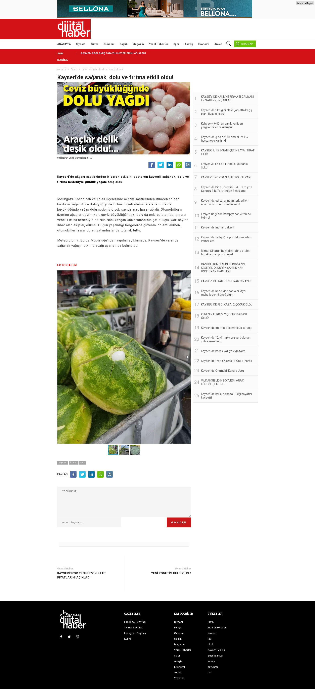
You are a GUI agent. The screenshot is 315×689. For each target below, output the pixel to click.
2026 (211, 621)
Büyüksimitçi (215, 655)
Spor (176, 44)
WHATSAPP (247, 43)
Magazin (138, 44)
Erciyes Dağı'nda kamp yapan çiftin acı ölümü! (226, 215)
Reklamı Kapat (305, 3)
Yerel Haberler (158, 44)
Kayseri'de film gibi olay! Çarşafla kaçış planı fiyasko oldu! (226, 112)
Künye (128, 638)
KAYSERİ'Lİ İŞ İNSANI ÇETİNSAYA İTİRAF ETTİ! (228, 152)
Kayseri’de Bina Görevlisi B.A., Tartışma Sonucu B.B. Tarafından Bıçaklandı (226, 189)
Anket (218, 44)
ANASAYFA (64, 44)
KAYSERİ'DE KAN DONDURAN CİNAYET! (227, 281)
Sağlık (123, 44)
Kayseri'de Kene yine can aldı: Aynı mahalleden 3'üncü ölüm (223, 292)
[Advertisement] (277, 102)
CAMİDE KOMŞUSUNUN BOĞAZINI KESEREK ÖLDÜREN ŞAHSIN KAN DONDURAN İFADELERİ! (223, 268)
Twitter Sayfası (133, 627)
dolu (82, 462)
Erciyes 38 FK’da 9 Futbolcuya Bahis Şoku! (224, 165)
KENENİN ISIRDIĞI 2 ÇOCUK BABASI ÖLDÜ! (224, 316)
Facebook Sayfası (135, 621)
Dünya (94, 44)
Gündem (109, 44)
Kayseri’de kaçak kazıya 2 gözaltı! (223, 351)
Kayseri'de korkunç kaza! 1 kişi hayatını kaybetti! (226, 395)
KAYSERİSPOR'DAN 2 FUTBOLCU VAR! (226, 177)
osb (210, 672)
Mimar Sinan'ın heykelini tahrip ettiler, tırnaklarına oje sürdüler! (225, 252)
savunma (213, 666)
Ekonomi (203, 44)
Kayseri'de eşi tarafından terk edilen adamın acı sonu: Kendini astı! (225, 202)
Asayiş (189, 44)
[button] (187, 357)
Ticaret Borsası (217, 627)
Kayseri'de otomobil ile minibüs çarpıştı (226, 327)
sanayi (212, 661)
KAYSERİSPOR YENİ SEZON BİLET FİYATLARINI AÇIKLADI (81, 575)
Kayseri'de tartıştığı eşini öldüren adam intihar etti (226, 239)
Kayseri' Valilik (216, 649)
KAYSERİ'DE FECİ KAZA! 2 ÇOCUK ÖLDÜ (227, 304)
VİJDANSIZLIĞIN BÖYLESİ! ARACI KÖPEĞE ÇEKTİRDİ (223, 382)
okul (210, 644)
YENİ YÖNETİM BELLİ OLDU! (171, 573)
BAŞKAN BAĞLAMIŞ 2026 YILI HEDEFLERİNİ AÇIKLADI (113, 53)
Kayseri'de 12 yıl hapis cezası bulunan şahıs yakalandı (226, 339)
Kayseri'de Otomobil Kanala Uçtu (222, 370)
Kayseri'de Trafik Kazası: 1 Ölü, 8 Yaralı (226, 360)
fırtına (73, 462)
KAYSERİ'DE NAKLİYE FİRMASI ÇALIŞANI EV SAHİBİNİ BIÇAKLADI (227, 98)
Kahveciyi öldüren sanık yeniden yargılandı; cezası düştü (222, 125)
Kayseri (63, 462)
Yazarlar (179, 678)
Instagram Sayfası (135, 633)
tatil (210, 638)
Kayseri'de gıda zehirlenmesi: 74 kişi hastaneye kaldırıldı (225, 138)
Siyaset (80, 44)
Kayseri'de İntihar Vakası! (217, 227)
